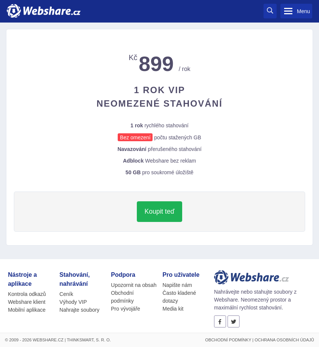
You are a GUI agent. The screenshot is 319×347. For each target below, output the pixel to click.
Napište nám (177, 285)
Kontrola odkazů (27, 294)
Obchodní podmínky (228, 340)
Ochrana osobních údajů (284, 340)
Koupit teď (160, 211)
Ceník (66, 294)
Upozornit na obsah (133, 285)
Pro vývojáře (125, 309)
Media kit (172, 309)
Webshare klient (26, 302)
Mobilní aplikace (26, 310)
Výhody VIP (73, 302)
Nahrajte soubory (80, 310)
